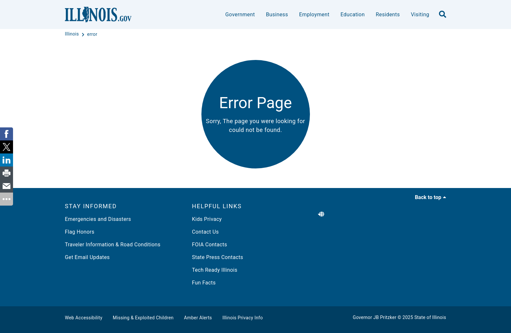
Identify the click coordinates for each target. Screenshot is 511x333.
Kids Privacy (207, 219)
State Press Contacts (217, 257)
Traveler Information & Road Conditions (112, 244)
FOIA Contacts (209, 244)
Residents (388, 14)
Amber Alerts (198, 317)
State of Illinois (430, 317)
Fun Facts (204, 283)
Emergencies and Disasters (98, 219)
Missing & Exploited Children (143, 317)
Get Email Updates (87, 257)
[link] (6, 133)
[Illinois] (72, 34)
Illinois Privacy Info (242, 317)
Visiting (420, 14)
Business (277, 14)
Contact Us (205, 232)
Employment (314, 14)
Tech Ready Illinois (214, 270)
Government (240, 14)
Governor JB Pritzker (375, 317)
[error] (92, 34)
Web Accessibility (83, 317)
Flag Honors (80, 232)
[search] (442, 14)
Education (353, 14)
